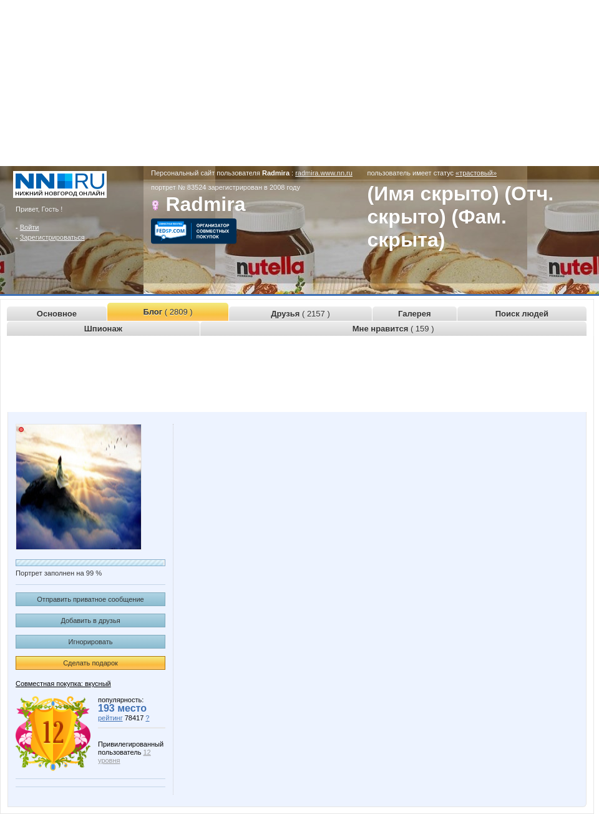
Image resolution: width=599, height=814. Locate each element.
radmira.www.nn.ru (324, 173)
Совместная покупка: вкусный (63, 683)
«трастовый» (476, 173)
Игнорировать (91, 641)
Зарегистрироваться (52, 237)
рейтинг (110, 718)
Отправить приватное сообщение (90, 599)
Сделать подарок (90, 663)
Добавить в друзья (90, 620)
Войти (29, 227)
